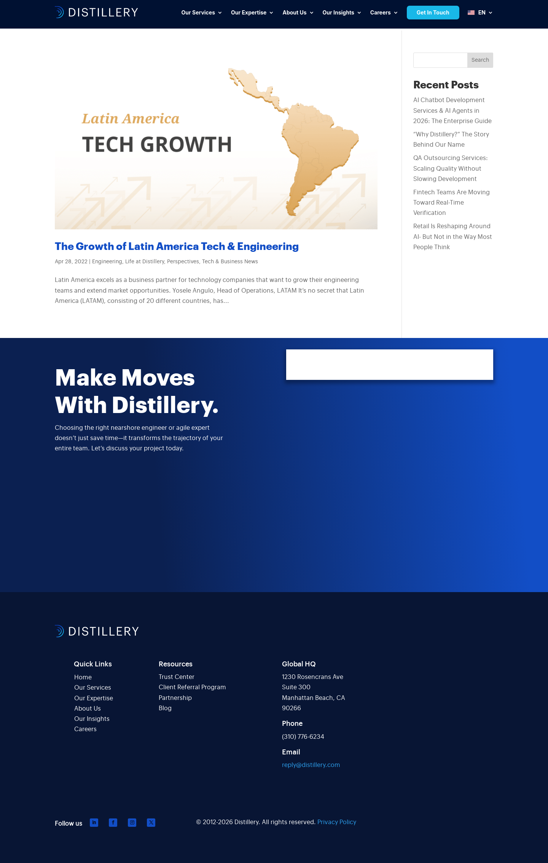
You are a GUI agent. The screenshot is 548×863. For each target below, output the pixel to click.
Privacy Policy (336, 822)
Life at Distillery (144, 261)
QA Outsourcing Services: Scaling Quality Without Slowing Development (450, 168)
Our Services (92, 688)
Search (480, 60)
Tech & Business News (230, 261)
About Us (87, 709)
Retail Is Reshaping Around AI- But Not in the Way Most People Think (452, 236)
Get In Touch (433, 12)
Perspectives (183, 261)
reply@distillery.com (311, 765)
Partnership (175, 698)
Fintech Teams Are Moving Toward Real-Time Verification (451, 202)
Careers (85, 729)
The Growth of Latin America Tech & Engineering (177, 247)
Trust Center (176, 677)
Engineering (107, 261)
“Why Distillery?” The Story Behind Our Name (451, 139)
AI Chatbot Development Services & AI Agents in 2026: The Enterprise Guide (452, 110)
